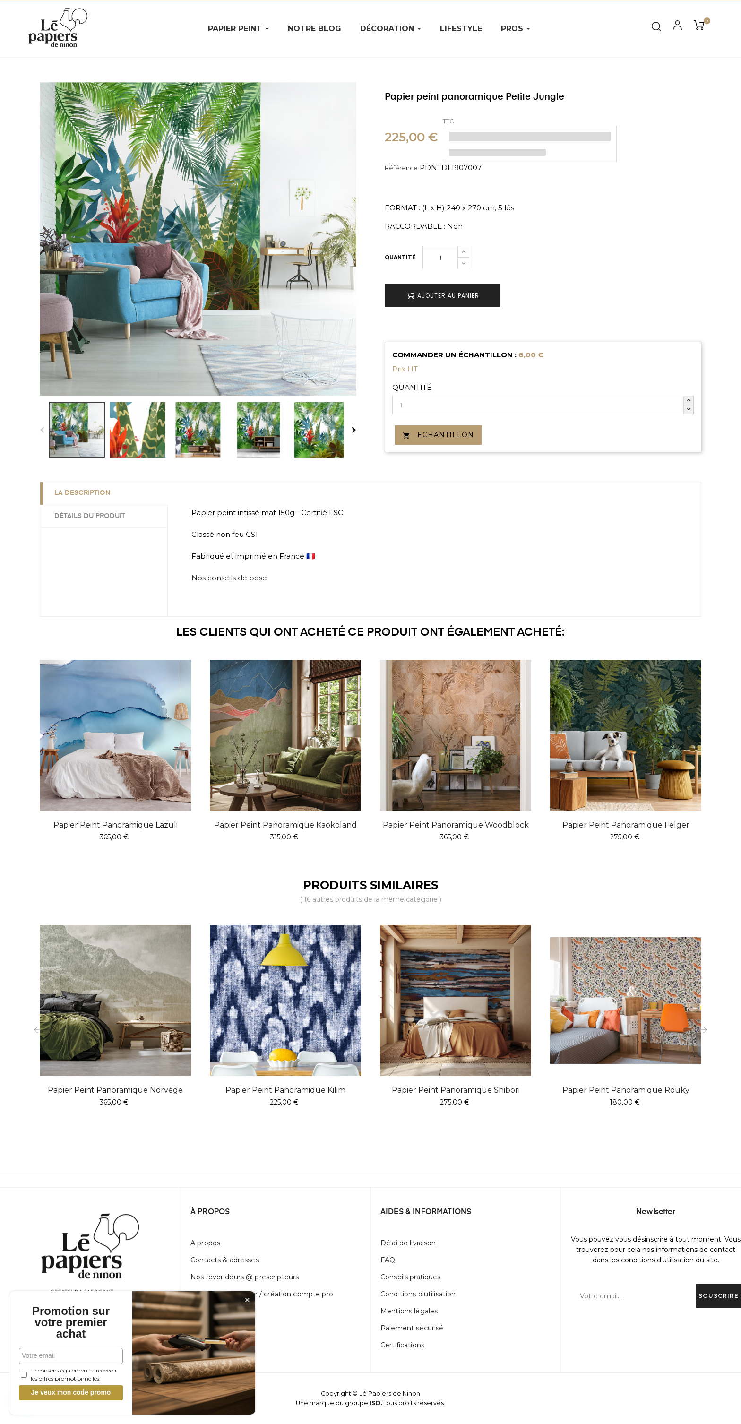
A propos (205, 1243)
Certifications (402, 1345)
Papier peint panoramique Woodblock (456, 824)
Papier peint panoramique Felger (625, 824)
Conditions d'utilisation (418, 1294)
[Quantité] (440, 257)
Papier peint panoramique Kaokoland (285, 824)
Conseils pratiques (410, 1277)
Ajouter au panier (442, 296)
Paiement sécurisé (411, 1328)
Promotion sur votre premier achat (71, 1322)
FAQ (387, 1260)
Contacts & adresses (224, 1260)
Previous (42, 430)
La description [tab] (82, 493)
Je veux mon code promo (71, 1392)
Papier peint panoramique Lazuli (115, 824)
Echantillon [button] (438, 435)
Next (354, 430)
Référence (401, 168)
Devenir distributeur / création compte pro (261, 1294)
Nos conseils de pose (229, 577)
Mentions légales (409, 1311)
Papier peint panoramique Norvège (115, 1090)
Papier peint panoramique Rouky (625, 1090)
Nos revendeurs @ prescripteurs (244, 1277)
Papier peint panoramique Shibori (456, 1090)
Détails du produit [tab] (89, 516)
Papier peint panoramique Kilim (285, 1090)
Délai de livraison (408, 1243)
